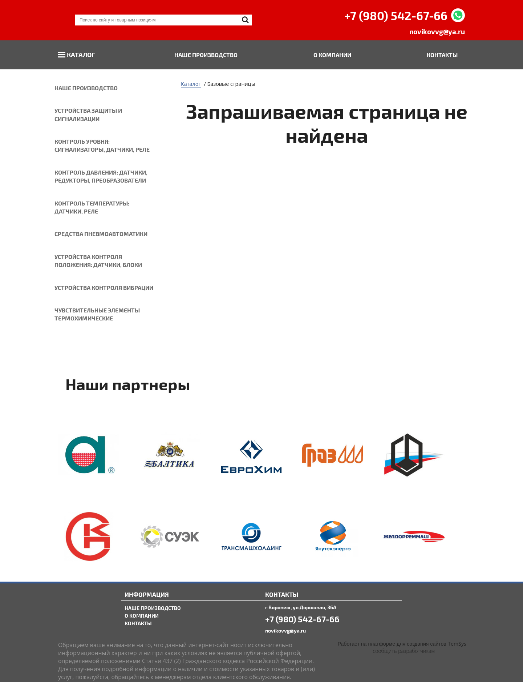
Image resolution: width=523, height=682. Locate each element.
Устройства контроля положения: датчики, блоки (98, 260)
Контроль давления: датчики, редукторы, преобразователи (100, 176)
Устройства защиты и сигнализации (88, 114)
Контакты (442, 54)
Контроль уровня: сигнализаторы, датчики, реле (102, 145)
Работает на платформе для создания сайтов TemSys (402, 644)
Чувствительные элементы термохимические (97, 314)
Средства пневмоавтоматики (100, 233)
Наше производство (206, 54)
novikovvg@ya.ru (437, 31)
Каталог (81, 54)
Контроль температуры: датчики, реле (91, 207)
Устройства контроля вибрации (103, 287)
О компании (332, 54)
